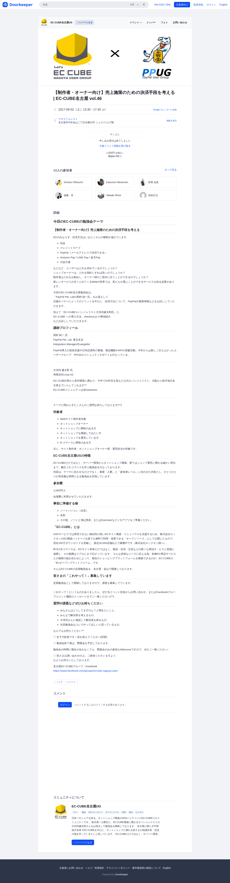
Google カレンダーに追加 (165, 110)
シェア (59, 682)
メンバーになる (84, 22)
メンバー (151, 22)
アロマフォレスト (68, 119)
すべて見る (171, 169)
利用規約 (99, 868)
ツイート (71, 682)
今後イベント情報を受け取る (115, 146)
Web (130, 812)
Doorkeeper (121, 874)
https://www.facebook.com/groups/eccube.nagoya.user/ (85, 670)
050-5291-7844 (162, 4)
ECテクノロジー (95, 812)
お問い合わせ (180, 22)
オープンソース (112, 812)
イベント (136, 22)
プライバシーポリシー (118, 868)
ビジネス (139, 812)
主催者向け (182, 4)
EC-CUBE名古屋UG (61, 22)
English (223, 4)
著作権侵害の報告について (146, 868)
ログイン (211, 4)
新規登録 (198, 4)
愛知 (84, 812)
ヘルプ (89, 868)
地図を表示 (171, 120)
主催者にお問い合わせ (71, 868)
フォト (164, 22)
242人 (75, 812)
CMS (124, 812)
